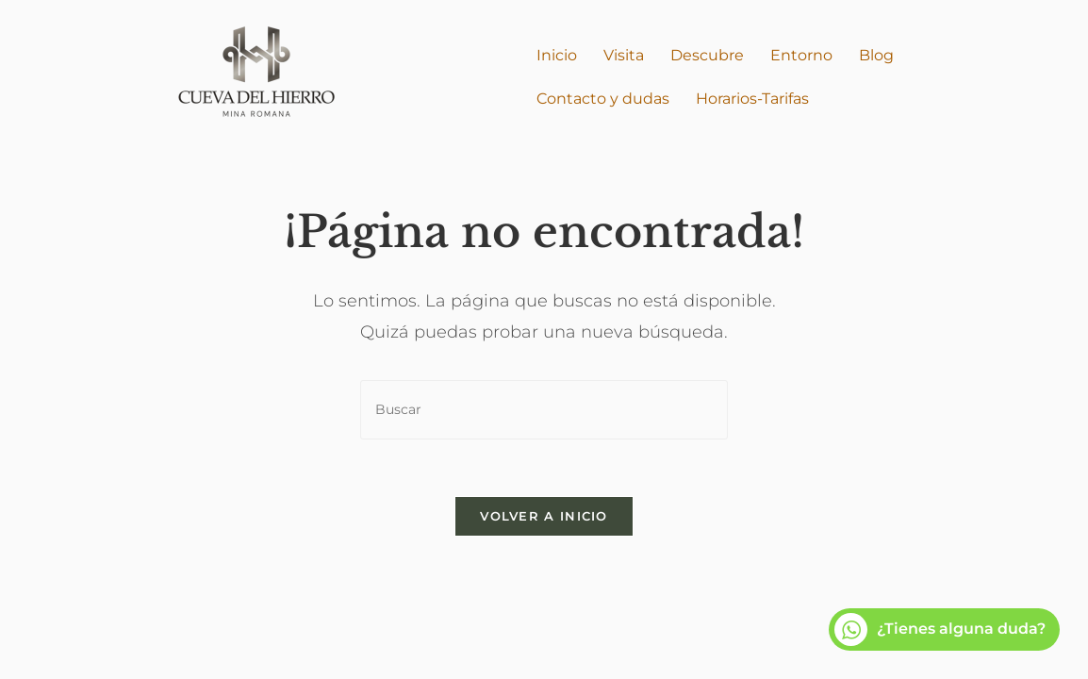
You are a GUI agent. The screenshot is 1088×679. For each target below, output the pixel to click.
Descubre (707, 55)
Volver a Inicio (544, 515)
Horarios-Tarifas (752, 99)
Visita (623, 55)
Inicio (556, 55)
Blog (876, 55)
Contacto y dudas (602, 99)
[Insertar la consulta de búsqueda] (544, 409)
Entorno (801, 55)
